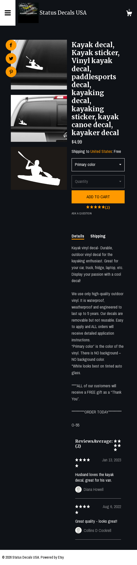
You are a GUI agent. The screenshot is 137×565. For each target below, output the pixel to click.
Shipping (98, 236)
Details (78, 236)
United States (101, 151)
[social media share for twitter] (11, 59)
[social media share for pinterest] (11, 72)
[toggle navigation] (7, 13)
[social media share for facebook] (11, 45)
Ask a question (82, 213)
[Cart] (129, 14)
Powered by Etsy (52, 557)
